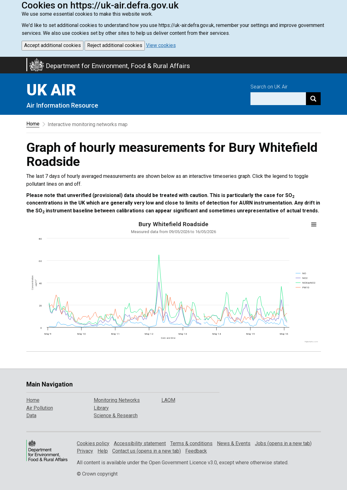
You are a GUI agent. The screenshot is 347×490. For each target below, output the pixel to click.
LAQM (168, 400)
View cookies (161, 45)
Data (31, 415)
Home (32, 124)
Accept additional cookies (52, 45)
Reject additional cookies (114, 45)
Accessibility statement (140, 443)
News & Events (233, 443)
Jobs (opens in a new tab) (283, 443)
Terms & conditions (191, 443)
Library (101, 408)
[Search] (313, 98)
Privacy (85, 451)
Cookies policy (93, 443)
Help (102, 451)
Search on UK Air (268, 87)
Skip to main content (4, 61)
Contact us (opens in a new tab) (146, 451)
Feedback (196, 451)
